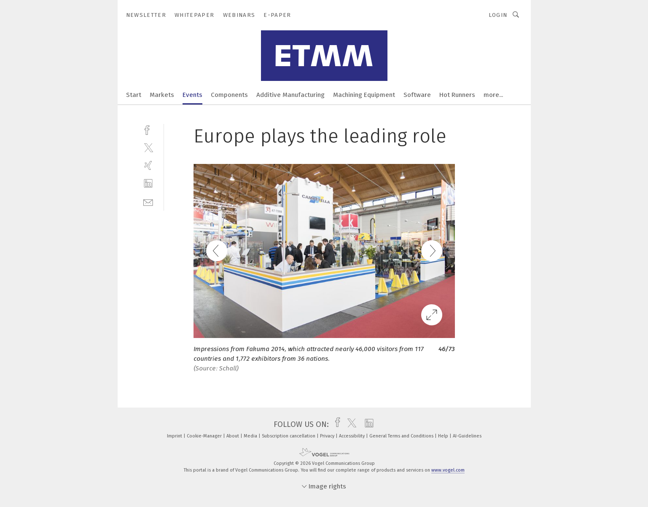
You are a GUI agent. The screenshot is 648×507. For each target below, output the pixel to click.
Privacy (328, 436)
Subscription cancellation (289, 436)
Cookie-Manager (205, 436)
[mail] (148, 201)
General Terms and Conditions (402, 436)
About (233, 436)
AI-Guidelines (467, 436)
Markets (162, 95)
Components (229, 95)
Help (443, 436)
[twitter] (148, 147)
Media (251, 436)
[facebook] (148, 129)
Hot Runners (457, 95)
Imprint (175, 436)
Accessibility (352, 436)
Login (498, 15)
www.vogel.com (448, 470)
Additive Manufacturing (290, 95)
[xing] (148, 165)
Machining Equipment (364, 95)
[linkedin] (148, 183)
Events (192, 95)
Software (417, 95)
